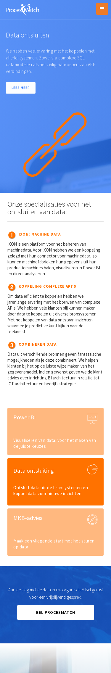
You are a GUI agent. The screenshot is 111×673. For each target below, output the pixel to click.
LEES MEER (21, 88)
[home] (21, 9)
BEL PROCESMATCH (55, 612)
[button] (102, 9)
